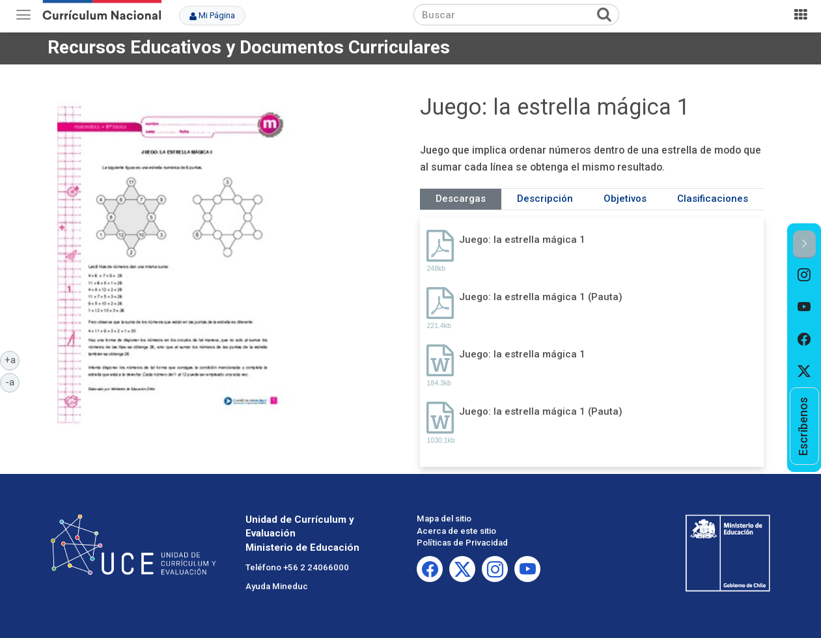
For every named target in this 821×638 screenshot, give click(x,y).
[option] (804, 274)
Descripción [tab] (545, 198)
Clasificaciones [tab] (712, 198)
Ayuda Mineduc (276, 586)
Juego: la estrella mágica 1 (522, 239)
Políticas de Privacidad (462, 543)
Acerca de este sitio (456, 531)
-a (12, 381)
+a (12, 359)
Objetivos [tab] (625, 198)
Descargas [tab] (461, 198)
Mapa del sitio (444, 518)
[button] (804, 244)
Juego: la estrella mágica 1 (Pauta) (540, 297)
